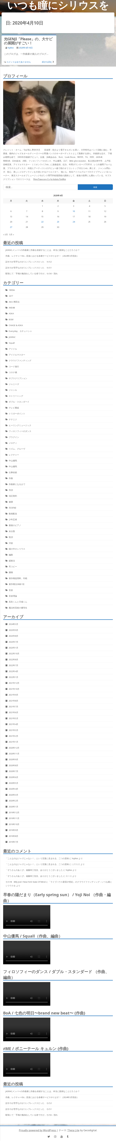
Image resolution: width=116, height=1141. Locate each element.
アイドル (13, 348)
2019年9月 (13, 830)
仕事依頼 (13, 472)
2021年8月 (13, 700)
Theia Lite (73, 1130)
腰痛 (11, 572)
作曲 (11, 478)
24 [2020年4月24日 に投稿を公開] (74, 221)
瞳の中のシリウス (17, 548)
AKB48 (12, 307)
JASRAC (12, 337)
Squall (12, 342)
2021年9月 (13, 694)
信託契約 (13, 495)
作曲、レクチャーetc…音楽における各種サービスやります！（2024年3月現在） (42, 255)
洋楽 (11, 543)
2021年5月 (13, 718)
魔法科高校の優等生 (18, 607)
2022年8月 (13, 659)
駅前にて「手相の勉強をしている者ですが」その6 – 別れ (32, 273)
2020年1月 (13, 806)
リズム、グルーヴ (17, 448)
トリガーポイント (17, 413)
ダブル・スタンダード (19, 401)
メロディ (13, 443)
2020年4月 (13, 788)
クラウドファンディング (20, 360)
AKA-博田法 (14, 301)
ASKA (11, 313)
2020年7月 (13, 771)
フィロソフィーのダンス (20, 431)
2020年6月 (13, 777)
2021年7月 (13, 706)
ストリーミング (16, 395)
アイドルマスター (17, 354)
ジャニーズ (14, 384)
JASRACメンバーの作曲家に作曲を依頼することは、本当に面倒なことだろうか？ (43, 250)
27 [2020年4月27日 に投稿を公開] (11, 227)
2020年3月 (13, 794)
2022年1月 (13, 677)
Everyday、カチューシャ (20, 331)
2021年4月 (13, 724)
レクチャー (14, 454)
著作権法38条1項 (16, 584)
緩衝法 (12, 560)
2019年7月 (13, 841)
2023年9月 (13, 630)
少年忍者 (13, 519)
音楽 (11, 590)
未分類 (12, 531)
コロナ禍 (13, 372)
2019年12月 (14, 812)
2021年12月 (14, 683)
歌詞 (11, 537)
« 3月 (5, 234)
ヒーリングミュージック (20, 425)
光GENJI (12, 507)
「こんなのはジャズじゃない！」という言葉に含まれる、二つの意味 (37, 858)
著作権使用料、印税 (18, 578)
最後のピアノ (15, 525)
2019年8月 (13, 836)
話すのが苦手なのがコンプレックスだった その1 (29, 267)
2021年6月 (13, 712)
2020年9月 (13, 759)
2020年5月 (13, 783)
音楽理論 (13, 595)
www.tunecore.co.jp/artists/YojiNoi (49, 179)
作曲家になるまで (17, 484)
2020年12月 (14, 747)
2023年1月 (13, 647)
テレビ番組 (14, 407)
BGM (11, 319)
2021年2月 (13, 736)
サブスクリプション (18, 378)
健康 (11, 501)
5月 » (11, 234)
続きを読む (47, 61)
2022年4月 (13, 671)
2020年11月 (14, 753)
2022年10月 (14, 653)
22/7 (11, 295)
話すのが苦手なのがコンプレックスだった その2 (29, 261)
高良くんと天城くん (18, 601)
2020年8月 (13, 765)
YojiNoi (10, 47)
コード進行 (14, 366)
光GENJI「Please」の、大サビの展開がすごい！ (28, 40)
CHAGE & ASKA (16, 325)
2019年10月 (14, 824)
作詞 (11, 490)
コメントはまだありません (18, 61)
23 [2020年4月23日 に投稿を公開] (58, 221)
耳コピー (13, 566)
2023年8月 (13, 635)
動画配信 (13, 513)
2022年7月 (13, 665)
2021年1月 (13, 741)
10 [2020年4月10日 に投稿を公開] (74, 211)
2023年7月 (13, 641)
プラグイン (14, 437)
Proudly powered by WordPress (38, 1130)
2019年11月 (14, 818)
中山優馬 (13, 460)
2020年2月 (13, 800)
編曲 (11, 554)
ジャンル (13, 390)
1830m (12, 290)
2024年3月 (13, 624)
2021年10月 (14, 688)
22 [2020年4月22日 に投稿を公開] (42, 221)
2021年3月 (13, 730)
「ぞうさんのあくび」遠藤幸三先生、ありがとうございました (34, 870)
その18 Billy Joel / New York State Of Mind (25, 881)
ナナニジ (13, 419)
